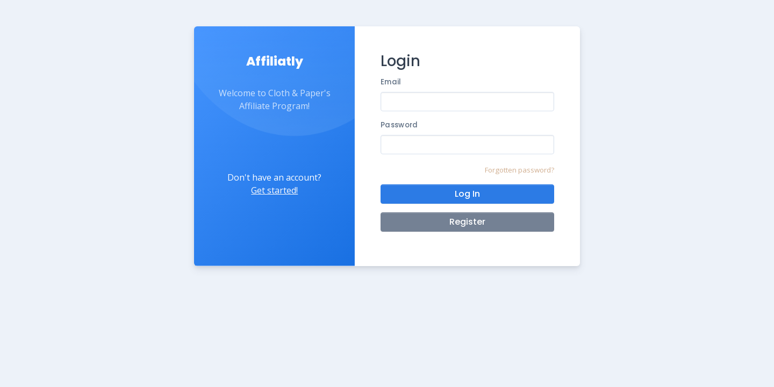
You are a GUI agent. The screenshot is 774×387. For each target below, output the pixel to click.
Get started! (274, 190)
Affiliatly (274, 61)
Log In (467, 194)
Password (399, 125)
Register (467, 222)
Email (391, 82)
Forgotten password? (519, 170)
